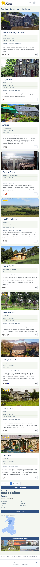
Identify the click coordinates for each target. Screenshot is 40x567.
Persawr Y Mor (9, 172)
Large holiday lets (33, 556)
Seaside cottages (5, 558)
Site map (13, 562)
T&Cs (22, 562)
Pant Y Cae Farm (9, 266)
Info (36, 54)
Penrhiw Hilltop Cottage (13, 32)
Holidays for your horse (22, 556)
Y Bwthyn (6, 455)
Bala (21, 501)
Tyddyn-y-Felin (9, 359)
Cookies (27, 562)
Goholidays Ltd (24, 564)
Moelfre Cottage (9, 219)
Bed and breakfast (7, 498)
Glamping (13, 556)
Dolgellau (22, 503)
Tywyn (3, 507)
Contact (32, 562)
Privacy (17, 562)
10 (14, 493)
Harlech (3, 505)
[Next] (18, 483)
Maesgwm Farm (9, 312)
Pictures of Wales (5, 556)
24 (16, 493)
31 (19, 493)
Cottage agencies (14, 558)
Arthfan (5, 124)
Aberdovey (4, 501)
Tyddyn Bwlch (8, 408)
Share (28, 2)
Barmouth (3, 503)
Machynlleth (23, 505)
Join (37, 562)
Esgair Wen (7, 79)
